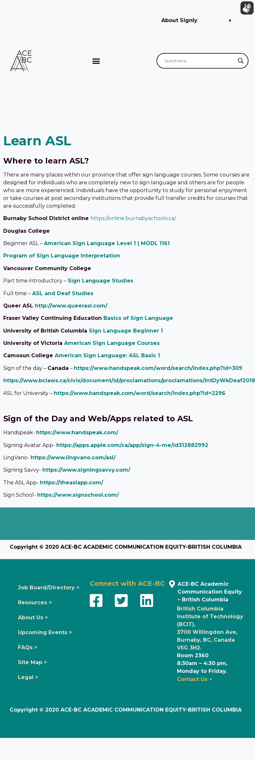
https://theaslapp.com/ (71, 482)
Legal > (28, 677)
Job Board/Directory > (48, 587)
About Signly (179, 20)
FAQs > (27, 647)
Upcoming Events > (45, 632)
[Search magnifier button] (240, 60)
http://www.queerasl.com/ (71, 306)
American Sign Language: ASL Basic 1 (107, 355)
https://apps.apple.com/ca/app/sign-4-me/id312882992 (132, 445)
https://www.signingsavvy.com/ (86, 470)
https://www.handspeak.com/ (77, 432)
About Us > (33, 617)
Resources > (35, 602)
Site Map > (32, 662)
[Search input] (200, 60)
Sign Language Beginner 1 (126, 331)
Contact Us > (194, 679)
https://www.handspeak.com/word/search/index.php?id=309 (158, 368)
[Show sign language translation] (245, 9)
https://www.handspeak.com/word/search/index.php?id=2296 (139, 393)
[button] (195, 20)
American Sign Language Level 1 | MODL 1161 (107, 243)
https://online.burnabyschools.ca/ (133, 218)
